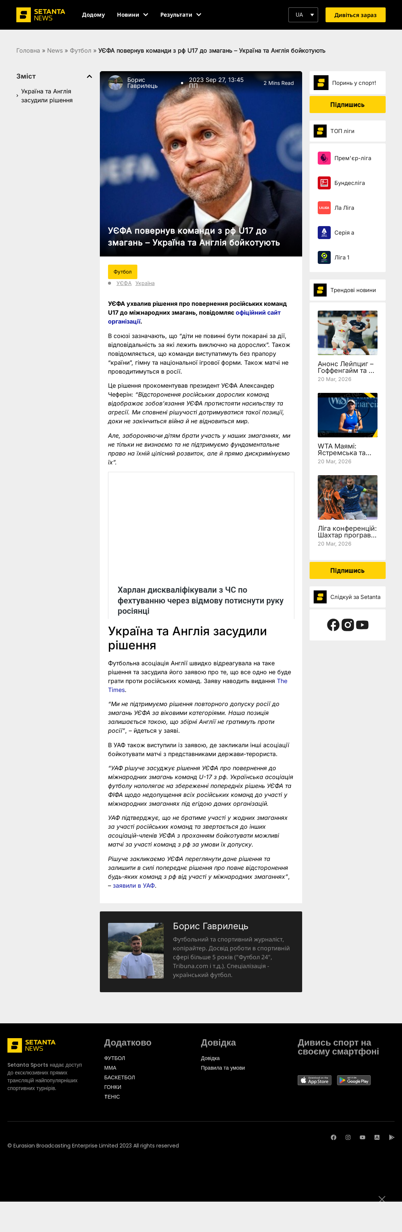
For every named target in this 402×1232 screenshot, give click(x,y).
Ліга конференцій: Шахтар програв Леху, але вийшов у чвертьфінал (347, 538)
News (55, 50)
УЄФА (124, 283)
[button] (303, 14)
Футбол (80, 50)
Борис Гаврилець (142, 82)
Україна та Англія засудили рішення (47, 95)
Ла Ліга (344, 207)
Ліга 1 (341, 257)
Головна (28, 50)
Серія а (344, 232)
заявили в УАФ (134, 885)
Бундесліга (349, 182)
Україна (145, 283)
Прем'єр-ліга (352, 158)
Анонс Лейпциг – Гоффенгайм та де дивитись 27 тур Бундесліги (347, 374)
